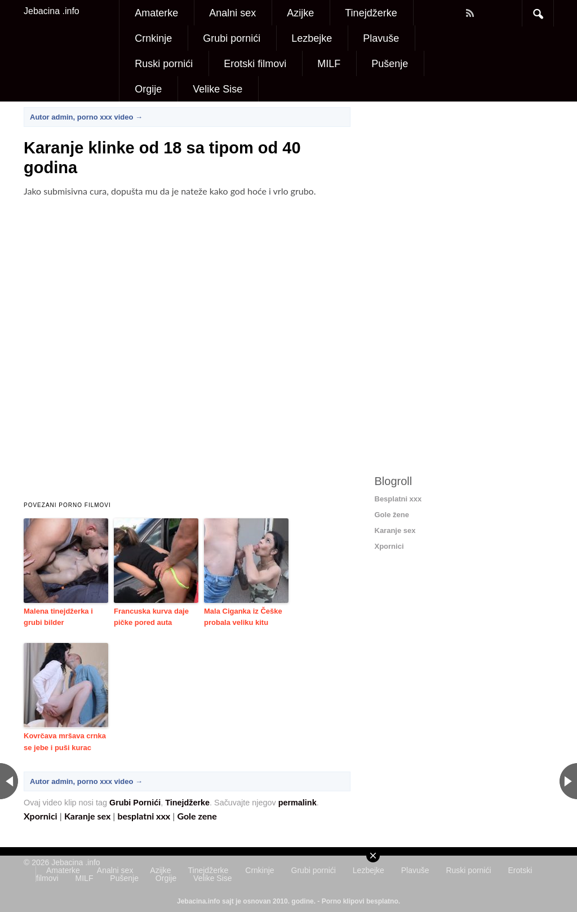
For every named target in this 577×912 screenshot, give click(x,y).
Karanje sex (87, 815)
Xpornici (40, 815)
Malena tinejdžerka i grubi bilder (58, 617)
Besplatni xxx (398, 499)
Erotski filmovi (255, 63)
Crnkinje (153, 38)
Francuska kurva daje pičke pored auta (151, 617)
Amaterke (156, 13)
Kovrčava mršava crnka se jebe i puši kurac (65, 742)
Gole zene (196, 815)
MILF (328, 63)
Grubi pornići (231, 38)
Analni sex (232, 13)
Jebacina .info (51, 11)
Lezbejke (311, 38)
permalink (297, 802)
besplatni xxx (143, 815)
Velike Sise (217, 89)
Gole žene (392, 514)
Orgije (148, 89)
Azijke (300, 13)
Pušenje (389, 63)
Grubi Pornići (135, 802)
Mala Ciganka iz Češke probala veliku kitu (243, 617)
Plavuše (381, 38)
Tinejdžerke (371, 13)
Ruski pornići (164, 63)
